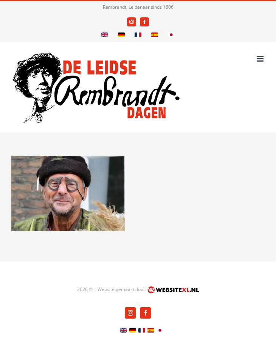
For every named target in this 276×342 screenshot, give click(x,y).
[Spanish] (154, 34)
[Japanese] (171, 34)
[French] (138, 34)
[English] (104, 34)
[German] (121, 34)
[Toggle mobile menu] (261, 59)
